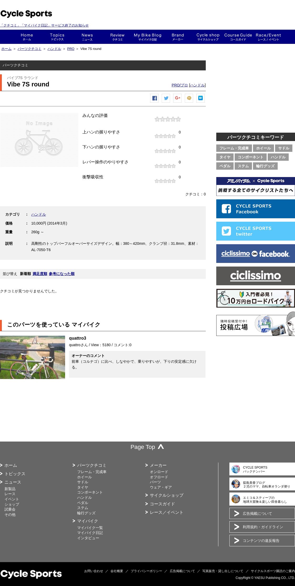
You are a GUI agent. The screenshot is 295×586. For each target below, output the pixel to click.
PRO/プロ (180, 85)
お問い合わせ (93, 571)
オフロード (159, 477)
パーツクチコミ (29, 49)
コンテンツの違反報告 (261, 540)
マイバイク (87, 521)
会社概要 (116, 571)
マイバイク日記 (90, 533)
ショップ (208, 37)
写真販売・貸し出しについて (222, 571)
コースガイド (238, 37)
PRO (70, 49)
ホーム (27, 37)
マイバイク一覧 (90, 528)
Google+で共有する (177, 102)
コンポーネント (251, 157)
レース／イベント (166, 512)
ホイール (263, 148)
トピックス (57, 37)
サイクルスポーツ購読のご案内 (273, 571)
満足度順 (40, 274)
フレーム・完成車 (234, 148)
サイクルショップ (166, 495)
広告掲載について (257, 513)
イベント (11, 499)
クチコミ (117, 37)
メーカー (178, 37)
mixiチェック (189, 102)
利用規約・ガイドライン (263, 527)
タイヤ (224, 157)
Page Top (142, 447)
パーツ (155, 482)
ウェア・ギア (161, 487)
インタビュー (88, 538)
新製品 (9, 489)
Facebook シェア (154, 102)
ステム (243, 166)
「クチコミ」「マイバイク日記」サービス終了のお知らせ (44, 25)
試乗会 (9, 509)
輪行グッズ (265, 166)
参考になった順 (62, 274)
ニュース (87, 37)
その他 (9, 514)
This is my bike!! (148, 37)
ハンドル (54, 49)
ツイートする (166, 102)
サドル (283, 148)
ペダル (224, 166)
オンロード (159, 472)
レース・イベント (268, 37)
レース (9, 494)
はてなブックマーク (200, 102)
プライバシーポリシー (146, 571)
